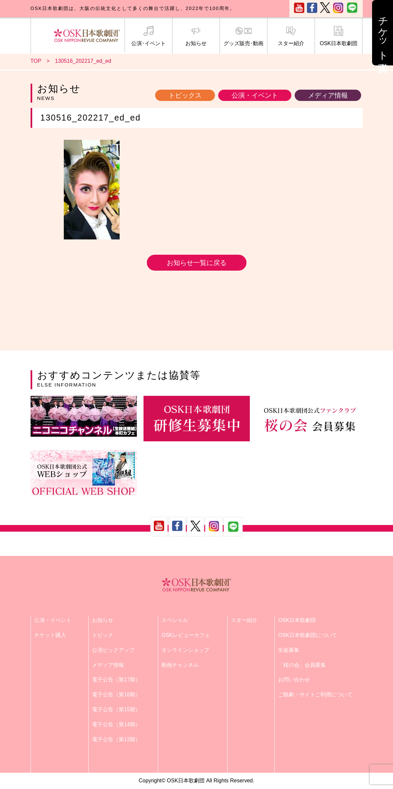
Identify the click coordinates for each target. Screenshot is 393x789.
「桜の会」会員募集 (302, 665)
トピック (102, 635)
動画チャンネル (180, 665)
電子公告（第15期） (116, 709)
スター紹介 (291, 36)
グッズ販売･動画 (243, 36)
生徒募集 (288, 650)
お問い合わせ (294, 679)
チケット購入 (50, 635)
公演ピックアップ (113, 650)
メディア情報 (328, 95)
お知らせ (196, 36)
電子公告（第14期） (116, 724)
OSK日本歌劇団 (338, 36)
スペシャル (174, 620)
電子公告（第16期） (116, 694)
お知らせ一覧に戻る (197, 262)
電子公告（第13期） (116, 739)
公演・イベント (255, 95)
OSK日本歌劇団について (307, 635)
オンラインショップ (185, 650)
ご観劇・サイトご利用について (315, 694)
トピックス (185, 95)
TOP (36, 61)
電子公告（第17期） (116, 679)
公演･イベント (148, 36)
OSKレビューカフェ (185, 635)
